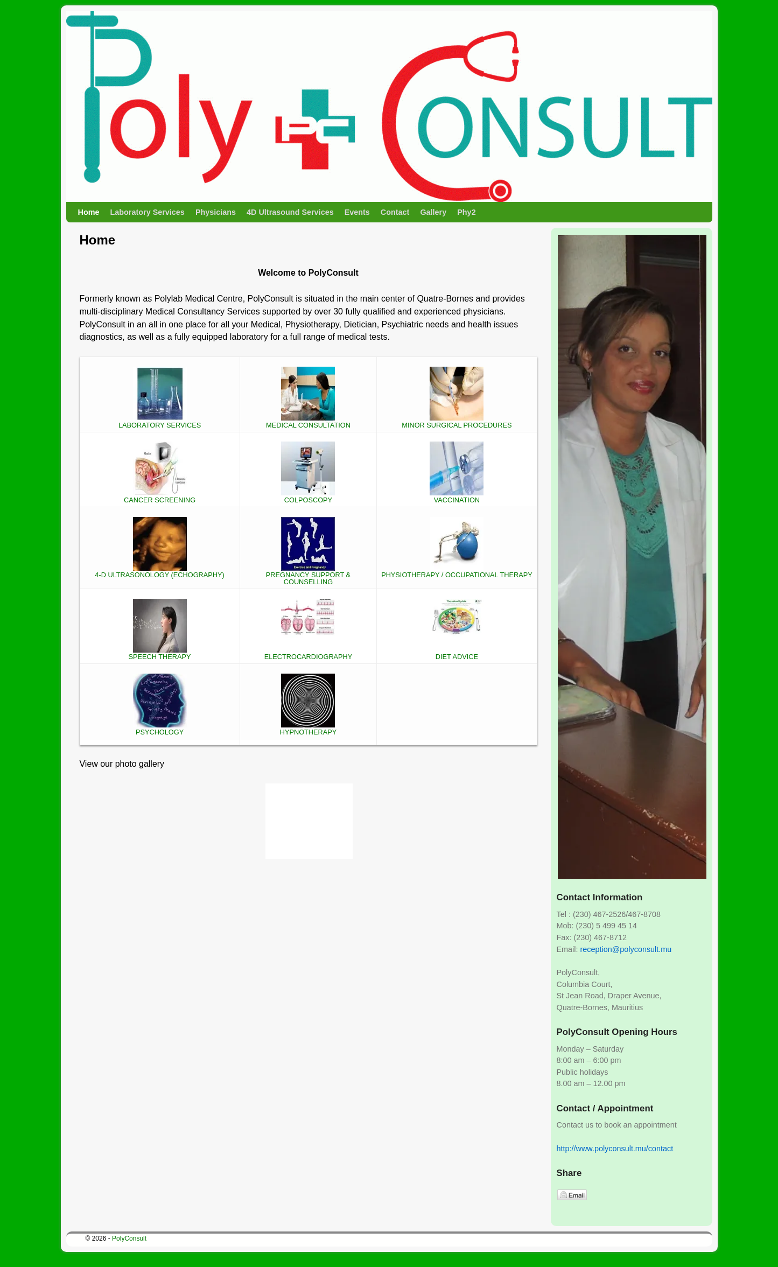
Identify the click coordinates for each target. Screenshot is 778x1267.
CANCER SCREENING (159, 496)
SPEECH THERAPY (160, 653)
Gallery (433, 212)
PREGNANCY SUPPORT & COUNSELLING (308, 575)
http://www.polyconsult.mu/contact (615, 1148)
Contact (395, 212)
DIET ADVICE (456, 653)
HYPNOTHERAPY (308, 728)
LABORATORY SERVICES (159, 421)
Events (357, 212)
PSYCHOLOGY (160, 728)
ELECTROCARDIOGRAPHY (308, 653)
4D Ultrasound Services (290, 212)
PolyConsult (129, 1238)
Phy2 (466, 212)
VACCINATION (456, 496)
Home (89, 212)
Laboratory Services (147, 212)
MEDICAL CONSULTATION (308, 421)
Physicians (215, 212)
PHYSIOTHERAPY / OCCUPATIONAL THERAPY (456, 571)
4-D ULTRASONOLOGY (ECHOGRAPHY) (159, 571)
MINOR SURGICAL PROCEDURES (456, 421)
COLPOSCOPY (308, 496)
